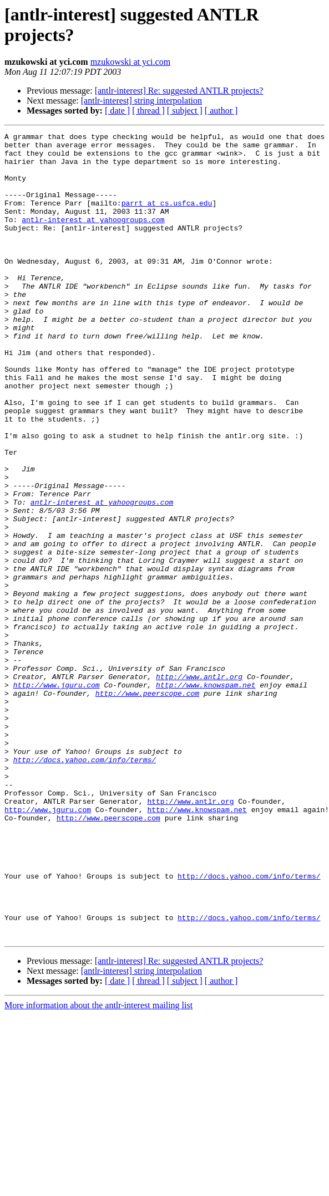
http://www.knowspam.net (205, 796)
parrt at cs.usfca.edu (167, 218)
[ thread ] (148, 110)
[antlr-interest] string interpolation (141, 100)
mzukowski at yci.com (130, 61)
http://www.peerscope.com (147, 806)
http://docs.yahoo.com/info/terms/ (84, 886)
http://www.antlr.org (199, 786)
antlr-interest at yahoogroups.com (93, 238)
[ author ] (221, 110)
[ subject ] (185, 110)
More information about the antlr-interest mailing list (98, 1166)
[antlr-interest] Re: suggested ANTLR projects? (179, 90)
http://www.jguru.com (56, 796)
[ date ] (117, 110)
